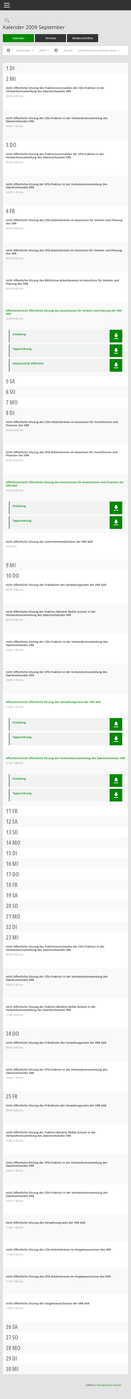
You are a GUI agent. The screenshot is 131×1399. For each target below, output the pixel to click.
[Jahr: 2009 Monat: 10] (56, 50)
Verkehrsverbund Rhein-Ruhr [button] (99, 50)
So (12, 392)
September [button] (24, 50)
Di (12, 68)
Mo (14, 402)
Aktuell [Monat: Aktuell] (68, 50)
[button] (116, 336)
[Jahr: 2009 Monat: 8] (8, 50)
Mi (13, 79)
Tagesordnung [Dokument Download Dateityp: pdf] (22, 349)
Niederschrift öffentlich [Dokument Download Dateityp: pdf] (28, 363)
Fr (12, 211)
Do (13, 145)
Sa (12, 381)
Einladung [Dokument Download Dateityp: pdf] (19, 334)
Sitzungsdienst (109, 1385)
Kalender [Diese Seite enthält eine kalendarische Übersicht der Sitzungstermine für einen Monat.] (18, 38)
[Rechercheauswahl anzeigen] (6, 20)
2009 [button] (44, 50)
